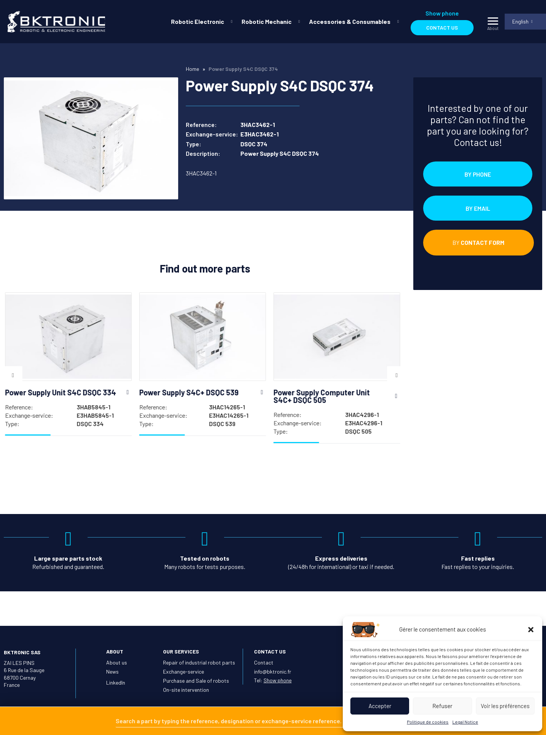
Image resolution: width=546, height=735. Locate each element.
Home (192, 69)
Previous (12, 377)
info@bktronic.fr (272, 671)
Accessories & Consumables (349, 21)
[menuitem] (200, 21)
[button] (531, 629)
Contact (263, 662)
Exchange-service (183, 671)
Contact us (442, 27)
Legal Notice (465, 721)
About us (116, 662)
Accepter (380, 705)
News (112, 671)
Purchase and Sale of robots (196, 680)
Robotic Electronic (197, 21)
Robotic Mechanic (266, 21)
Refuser (442, 705)
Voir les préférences (505, 705)
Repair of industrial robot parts (199, 662)
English (520, 21)
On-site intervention (186, 689)
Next (396, 377)
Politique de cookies (428, 721)
